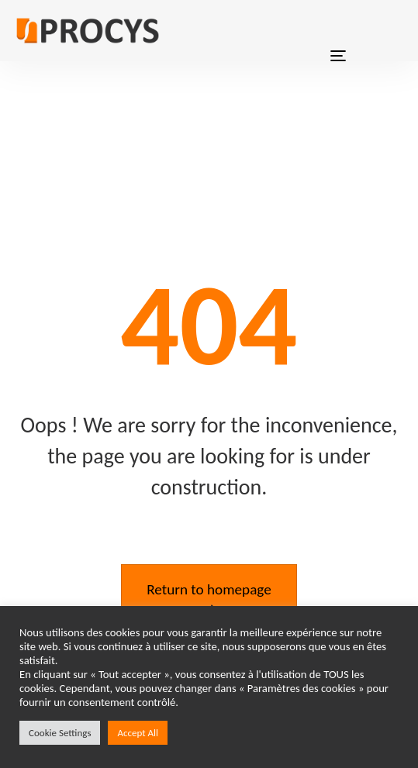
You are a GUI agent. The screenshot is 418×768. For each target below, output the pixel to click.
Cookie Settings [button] (60, 733)
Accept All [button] (137, 733)
